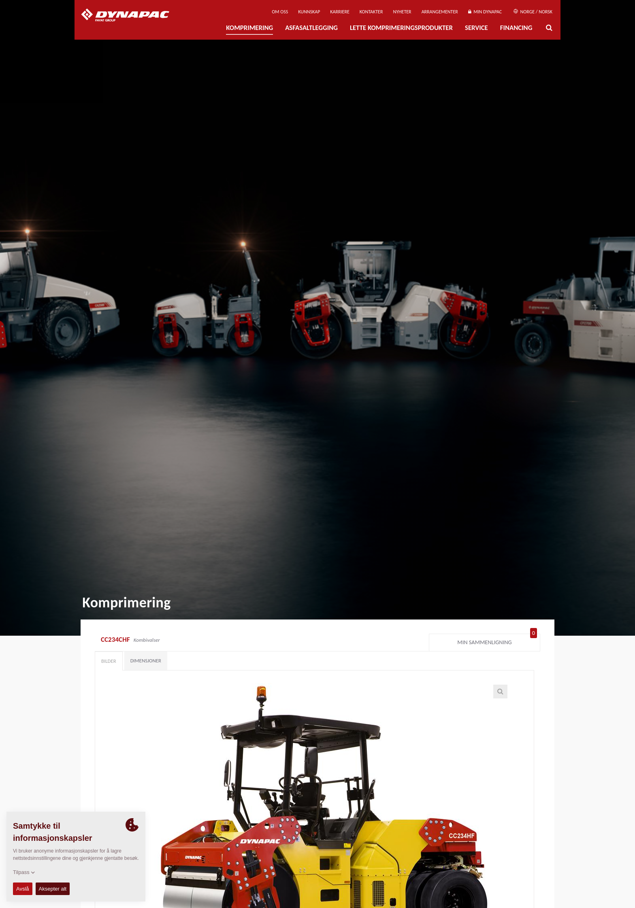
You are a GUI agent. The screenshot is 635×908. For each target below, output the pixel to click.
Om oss (280, 12)
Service (476, 27)
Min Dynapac (485, 12)
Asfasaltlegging (311, 27)
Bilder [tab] (108, 661)
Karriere (339, 12)
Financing (516, 27)
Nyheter (402, 12)
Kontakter (371, 12)
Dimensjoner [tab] (145, 661)
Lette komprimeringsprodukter (401, 27)
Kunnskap (309, 12)
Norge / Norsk (533, 12)
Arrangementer (440, 12)
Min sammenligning (497, 640)
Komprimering (249, 27)
